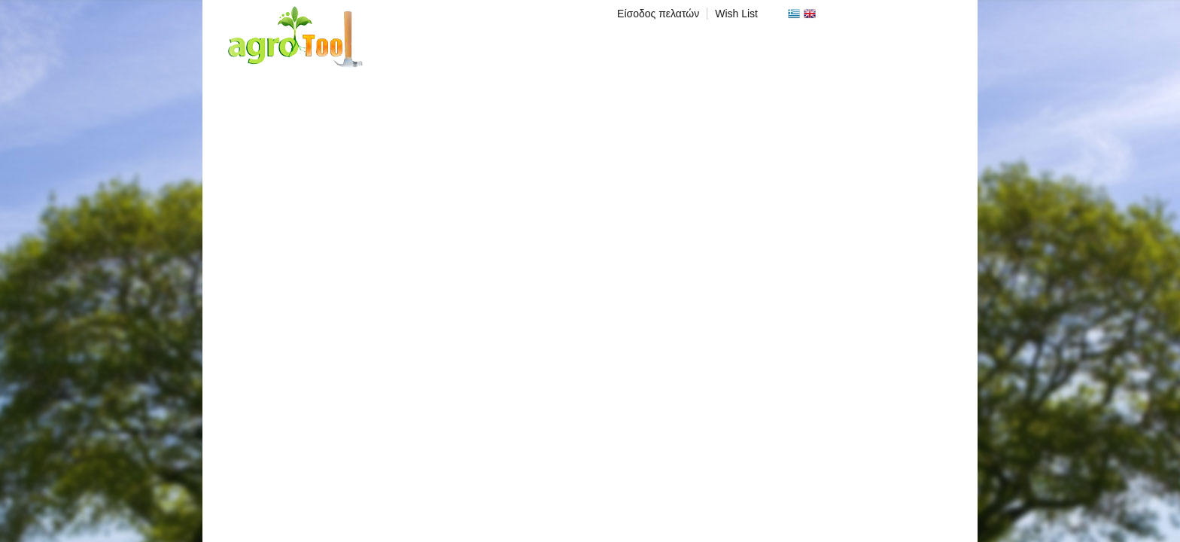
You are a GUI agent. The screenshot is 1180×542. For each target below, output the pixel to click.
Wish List (736, 14)
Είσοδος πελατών (658, 14)
